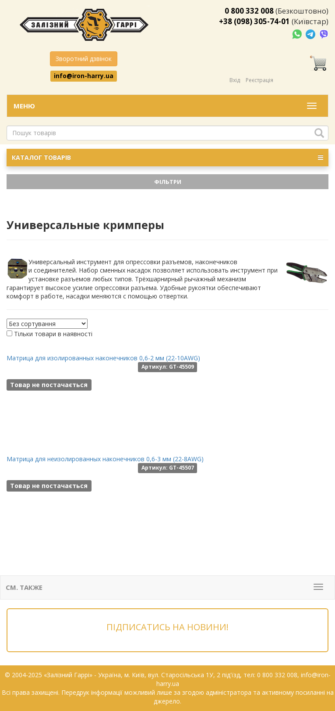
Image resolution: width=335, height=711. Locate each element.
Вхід (234, 80)
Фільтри (167, 182)
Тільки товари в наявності (53, 334)
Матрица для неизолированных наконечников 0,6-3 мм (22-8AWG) (105, 459)
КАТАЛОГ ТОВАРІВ (167, 157)
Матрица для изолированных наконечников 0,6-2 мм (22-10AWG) (103, 358)
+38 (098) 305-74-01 (254, 21)
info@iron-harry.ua (83, 76)
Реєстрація (259, 80)
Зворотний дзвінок (84, 58)
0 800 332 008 (249, 11)
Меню (24, 105)
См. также (24, 587)
